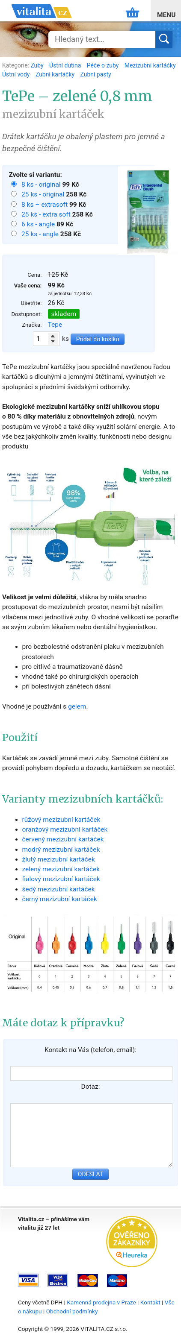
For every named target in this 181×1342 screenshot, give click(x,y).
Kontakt (150, 1302)
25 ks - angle (40, 234)
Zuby (37, 65)
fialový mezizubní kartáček (61, 879)
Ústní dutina (66, 65)
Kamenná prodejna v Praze (101, 1302)
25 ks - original (43, 194)
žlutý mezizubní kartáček (58, 859)
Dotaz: (90, 1086)
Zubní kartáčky (56, 74)
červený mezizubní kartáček (63, 839)
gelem (77, 706)
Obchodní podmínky (72, 1311)
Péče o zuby (103, 65)
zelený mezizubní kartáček (61, 869)
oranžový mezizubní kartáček (65, 829)
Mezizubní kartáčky (150, 65)
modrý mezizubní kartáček (61, 849)
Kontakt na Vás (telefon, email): (90, 1050)
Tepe (55, 324)
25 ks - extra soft (46, 214)
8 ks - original (41, 184)
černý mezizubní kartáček (59, 899)
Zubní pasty (95, 74)
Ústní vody (16, 74)
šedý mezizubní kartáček (58, 889)
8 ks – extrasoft (45, 204)
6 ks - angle (38, 224)
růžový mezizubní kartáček (61, 819)
